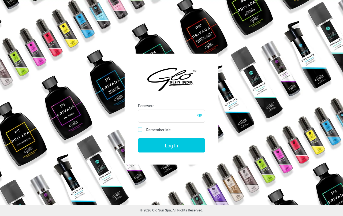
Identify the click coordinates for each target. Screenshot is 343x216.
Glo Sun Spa (171, 79)
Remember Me (154, 130)
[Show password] (199, 115)
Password (146, 106)
